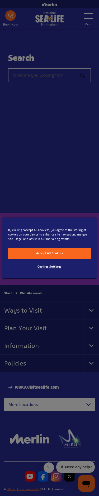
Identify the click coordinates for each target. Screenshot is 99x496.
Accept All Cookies (49, 253)
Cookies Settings (49, 266)
